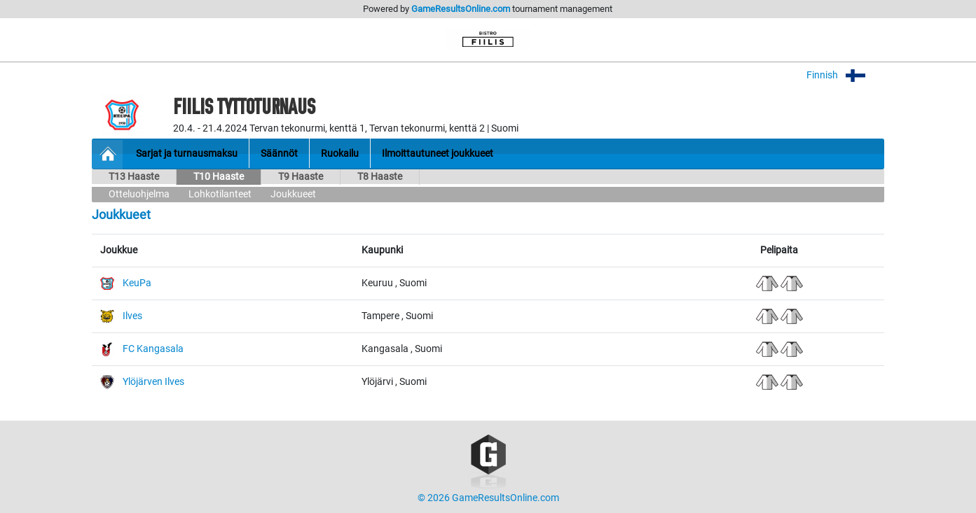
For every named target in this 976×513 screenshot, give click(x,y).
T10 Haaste (218, 177)
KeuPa (137, 283)
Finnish (845, 75)
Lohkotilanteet (220, 194)
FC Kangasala (153, 349)
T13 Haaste (134, 177)
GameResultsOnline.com (460, 8)
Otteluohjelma (139, 194)
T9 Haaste (300, 177)
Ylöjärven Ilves (153, 382)
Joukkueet (293, 194)
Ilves (132, 316)
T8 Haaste (379, 177)
